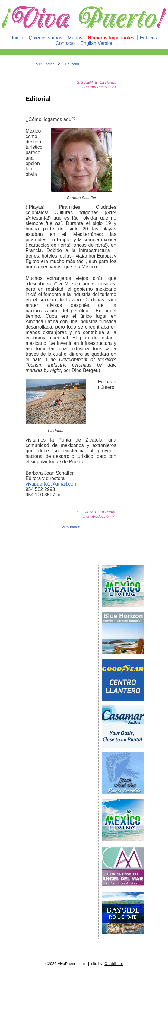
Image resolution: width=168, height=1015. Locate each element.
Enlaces (148, 37)
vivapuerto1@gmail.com (52, 483)
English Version (97, 43)
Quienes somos (45, 37)
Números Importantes (111, 37)
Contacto (65, 43)
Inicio (17, 37)
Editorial (72, 64)
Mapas (75, 37)
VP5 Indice (45, 64)
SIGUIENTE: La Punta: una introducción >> (96, 84)
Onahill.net (113, 963)
